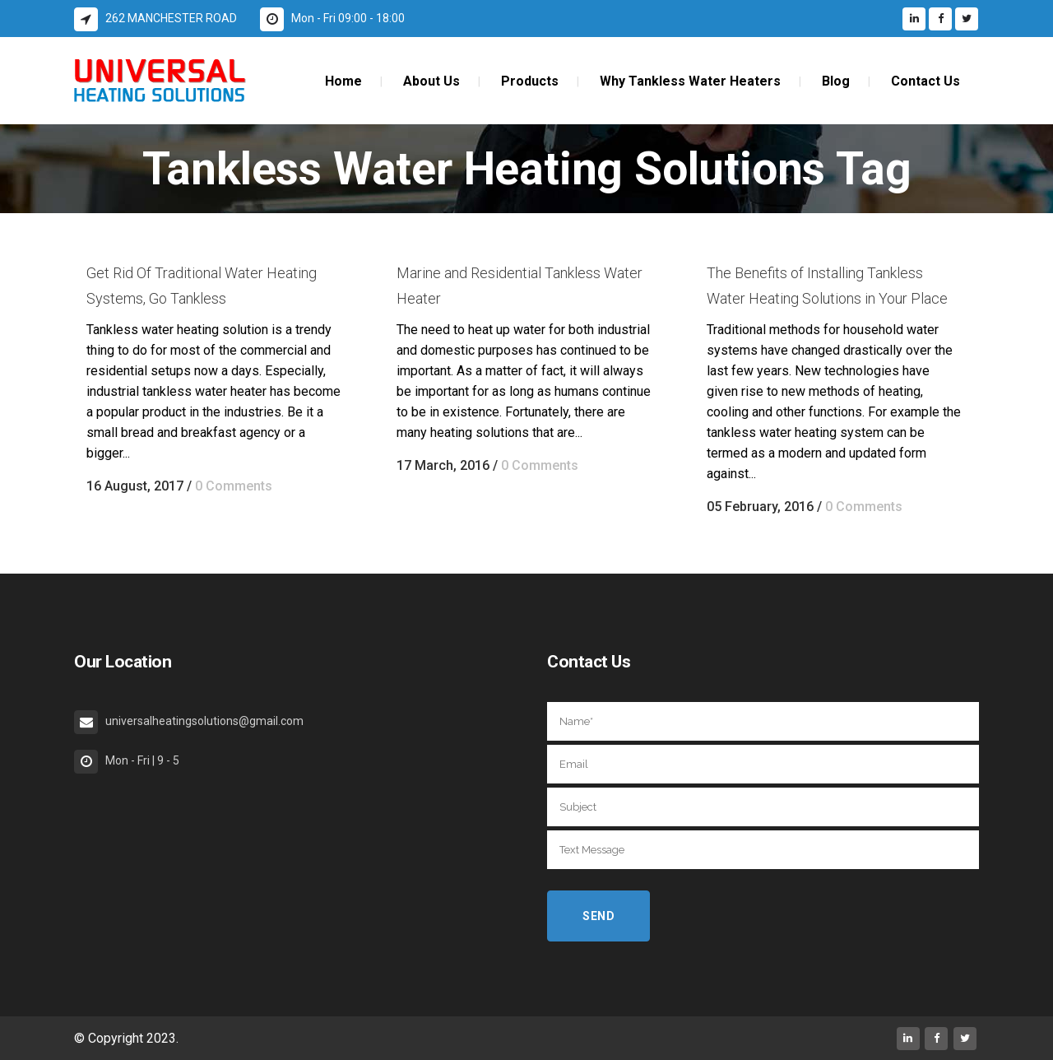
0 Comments (233, 486)
